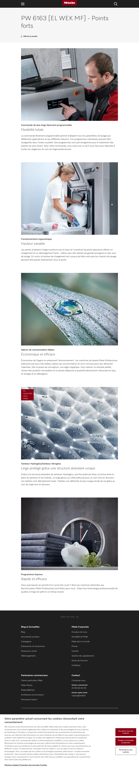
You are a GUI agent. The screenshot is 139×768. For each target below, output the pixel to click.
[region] (69, 741)
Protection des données (29, 765)
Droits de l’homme (80, 661)
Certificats (76, 665)
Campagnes (26, 642)
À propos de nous (79, 632)
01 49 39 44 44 (79, 688)
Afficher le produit (30, 36)
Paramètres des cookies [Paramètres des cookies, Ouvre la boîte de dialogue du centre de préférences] (126, 751)
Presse (75, 646)
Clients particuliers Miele (31, 681)
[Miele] (69, 3)
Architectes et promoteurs (32, 695)
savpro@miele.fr (79, 696)
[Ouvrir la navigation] (22, 4)
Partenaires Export (29, 700)
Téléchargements (28, 656)
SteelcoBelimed (27, 690)
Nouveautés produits (30, 637)
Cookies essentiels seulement (126, 742)
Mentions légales (11, 765)
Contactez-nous (79, 681)
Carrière (75, 651)
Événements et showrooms (33, 646)
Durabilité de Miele (80, 637)
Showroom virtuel (29, 651)
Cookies (43, 765)
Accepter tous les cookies (125, 732)
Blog (23, 632)
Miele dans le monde (81, 642)
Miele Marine (26, 685)
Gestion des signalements (83, 656)
